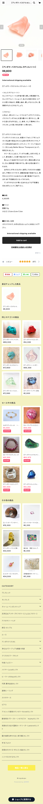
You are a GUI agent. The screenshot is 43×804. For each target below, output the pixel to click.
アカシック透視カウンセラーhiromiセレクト (17, 712)
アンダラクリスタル (8, 642)
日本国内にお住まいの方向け (21, 247)
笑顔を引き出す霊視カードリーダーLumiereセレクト (20, 727)
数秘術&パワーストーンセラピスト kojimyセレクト (20, 719)
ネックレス (5, 600)
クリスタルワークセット (10, 656)
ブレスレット (6, 593)
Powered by (21, 782)
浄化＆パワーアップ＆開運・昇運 (13, 649)
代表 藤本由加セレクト (10, 684)
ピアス (4, 705)
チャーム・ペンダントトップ (11, 607)
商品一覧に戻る (21, 768)
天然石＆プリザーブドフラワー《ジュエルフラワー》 (19, 614)
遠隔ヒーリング (7, 691)
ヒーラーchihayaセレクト (11, 677)
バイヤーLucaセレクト (10, 670)
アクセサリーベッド (8, 621)
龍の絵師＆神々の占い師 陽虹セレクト (16, 736)
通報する (38, 253)
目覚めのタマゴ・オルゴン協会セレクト (16, 750)
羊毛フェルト (6, 743)
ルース (4, 635)
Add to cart (21, 240)
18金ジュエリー (7, 663)
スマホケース (6, 698)
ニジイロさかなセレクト (10, 757)
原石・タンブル (7, 628)
